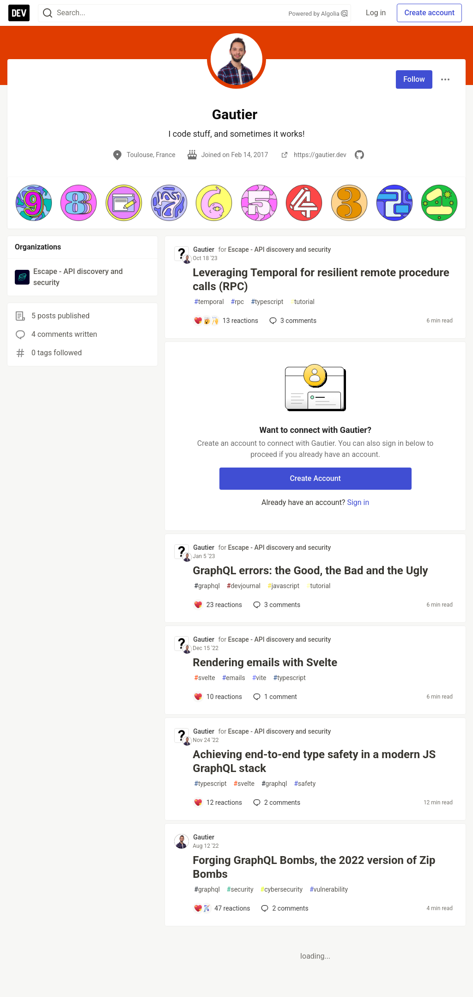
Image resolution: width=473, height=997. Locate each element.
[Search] (47, 13)
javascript (283, 586)
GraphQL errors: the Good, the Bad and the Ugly (310, 570)
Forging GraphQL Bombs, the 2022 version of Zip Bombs (314, 867)
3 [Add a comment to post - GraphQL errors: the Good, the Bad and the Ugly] (275, 604)
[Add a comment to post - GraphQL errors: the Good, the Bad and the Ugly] (218, 604)
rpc (237, 302)
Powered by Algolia (318, 13)
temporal (209, 302)
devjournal (244, 586)
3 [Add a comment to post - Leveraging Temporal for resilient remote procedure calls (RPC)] (291, 320)
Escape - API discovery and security (279, 249)
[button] (34, 202)
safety (304, 784)
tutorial (302, 302)
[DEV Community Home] (18, 13)
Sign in (358, 502)
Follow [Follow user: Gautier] (414, 79)
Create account (429, 12)
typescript (267, 302)
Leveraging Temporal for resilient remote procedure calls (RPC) (321, 279)
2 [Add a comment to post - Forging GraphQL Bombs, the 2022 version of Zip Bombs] (283, 908)
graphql (207, 586)
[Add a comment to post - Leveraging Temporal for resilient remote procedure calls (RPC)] (226, 320)
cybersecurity (282, 889)
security (240, 889)
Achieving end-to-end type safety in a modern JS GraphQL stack (314, 761)
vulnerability (328, 889)
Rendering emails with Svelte (265, 662)
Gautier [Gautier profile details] (203, 249)
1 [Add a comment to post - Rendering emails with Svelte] (274, 696)
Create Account (315, 478)
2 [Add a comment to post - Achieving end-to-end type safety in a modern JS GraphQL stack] (275, 802)
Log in (376, 12)
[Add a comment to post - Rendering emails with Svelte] (218, 696)
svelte (204, 678)
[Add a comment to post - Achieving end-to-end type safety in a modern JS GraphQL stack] (218, 802)
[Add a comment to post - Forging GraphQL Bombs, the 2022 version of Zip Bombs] (221, 908)
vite (259, 678)
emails (233, 678)
